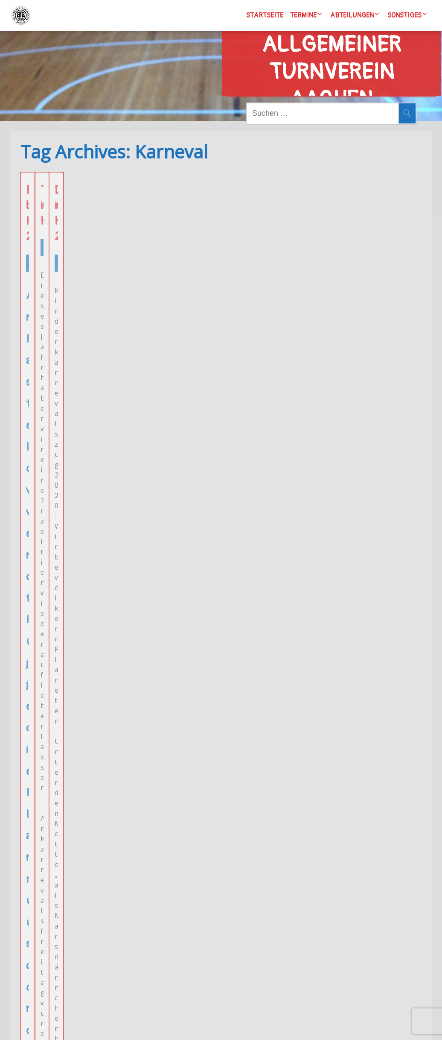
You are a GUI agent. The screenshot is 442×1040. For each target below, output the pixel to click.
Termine (303, 15)
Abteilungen (352, 15)
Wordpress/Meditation (272, 1024)
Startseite (264, 15)
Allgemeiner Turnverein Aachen (331, 53)
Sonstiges (404, 15)
